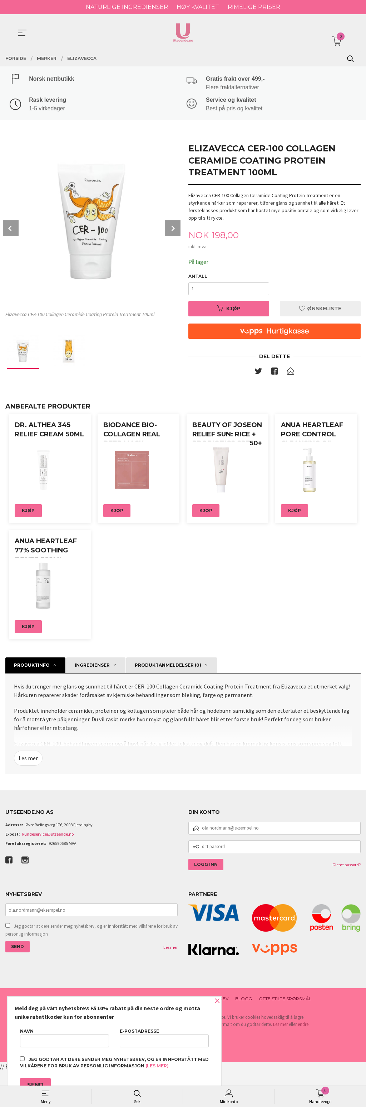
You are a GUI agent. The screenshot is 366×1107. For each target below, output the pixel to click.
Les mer (28, 794)
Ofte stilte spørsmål (285, 1035)
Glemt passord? (346, 901)
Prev (11, 228)
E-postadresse (164, 1037)
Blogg (243, 1035)
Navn (64, 1037)
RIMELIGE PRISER (254, 7)
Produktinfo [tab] (32, 702)
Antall (197, 276)
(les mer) (157, 1065)
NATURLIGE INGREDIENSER (127, 7)
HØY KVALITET (198, 7)
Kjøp (229, 308)
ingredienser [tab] (92, 702)
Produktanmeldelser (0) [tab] (168, 702)
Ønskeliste (320, 308)
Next (172, 228)
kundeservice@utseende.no (48, 870)
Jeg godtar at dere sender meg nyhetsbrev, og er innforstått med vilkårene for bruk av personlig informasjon (91, 967)
